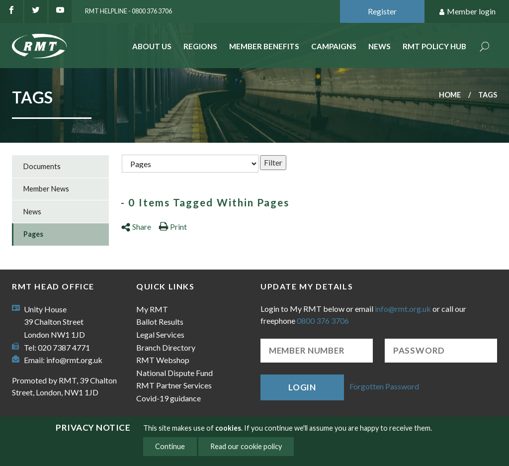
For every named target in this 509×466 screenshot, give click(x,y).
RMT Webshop (162, 360)
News (379, 46)
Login (302, 387)
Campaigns (333, 46)
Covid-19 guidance (168, 398)
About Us (151, 46)
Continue (170, 446)
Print (173, 226)
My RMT (152, 309)
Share (136, 226)
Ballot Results (159, 321)
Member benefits (264, 46)
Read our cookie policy (246, 446)
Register (382, 11)
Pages (33, 234)
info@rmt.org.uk (74, 360)
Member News (46, 189)
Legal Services (160, 334)
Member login (467, 11)
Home (450, 95)
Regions (200, 46)
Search (484, 47)
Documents (42, 166)
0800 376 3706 (323, 320)
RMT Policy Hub (434, 46)
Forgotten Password (384, 386)
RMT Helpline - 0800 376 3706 (128, 11)
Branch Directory (165, 347)
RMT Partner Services (174, 385)
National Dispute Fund (174, 372)
